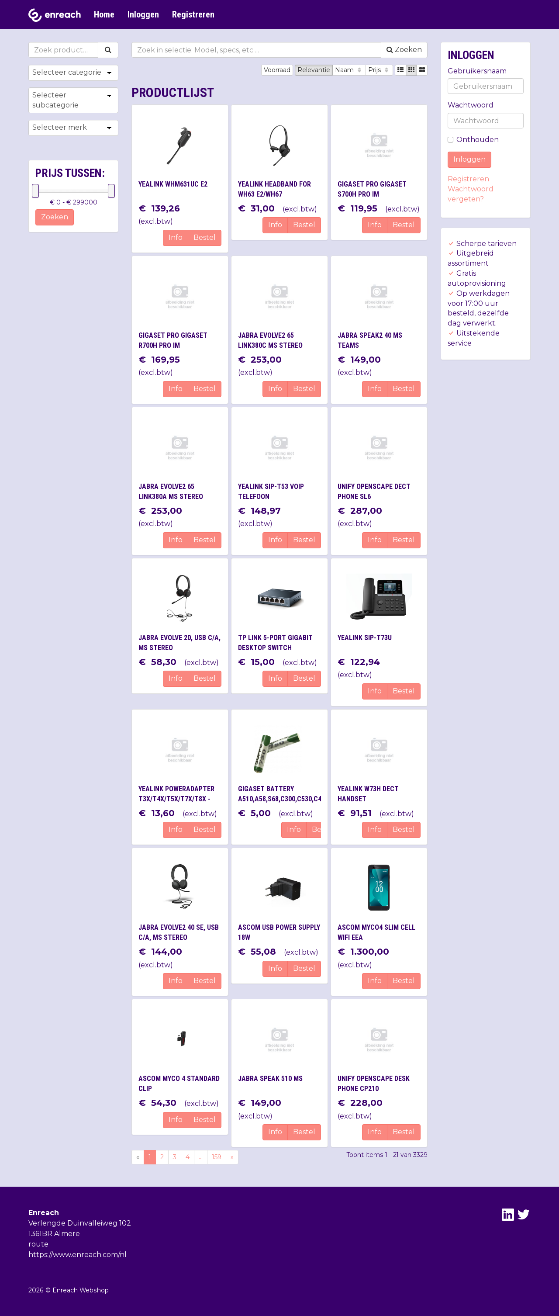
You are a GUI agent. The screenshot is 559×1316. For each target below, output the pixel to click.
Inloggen (143, 14)
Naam (349, 70)
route (38, 1244)
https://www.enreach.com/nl (77, 1254)
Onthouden (473, 139)
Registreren (193, 14)
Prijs (379, 70)
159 (216, 1157)
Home (104, 14)
